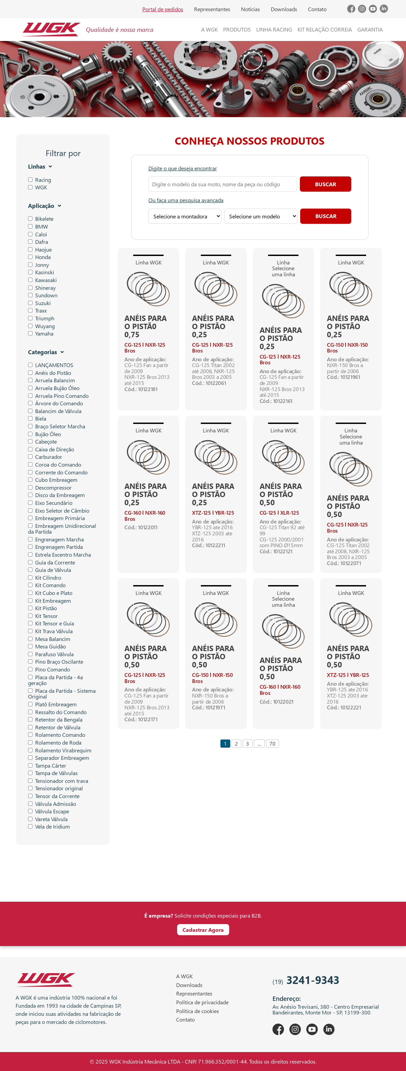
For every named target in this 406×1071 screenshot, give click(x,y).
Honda (39, 257)
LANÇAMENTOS (50, 365)
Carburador (45, 457)
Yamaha (40, 333)
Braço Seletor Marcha (56, 426)
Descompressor (50, 488)
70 (272, 743)
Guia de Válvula (49, 570)
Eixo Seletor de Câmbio (58, 511)
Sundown (42, 295)
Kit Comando (47, 585)
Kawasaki (42, 280)
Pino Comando (49, 669)
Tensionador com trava (58, 781)
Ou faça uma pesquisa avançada (185, 200)
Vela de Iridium (49, 826)
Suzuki (39, 303)
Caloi (37, 234)
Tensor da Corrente (53, 796)
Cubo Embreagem (52, 480)
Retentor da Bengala (55, 719)
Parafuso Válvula (51, 654)
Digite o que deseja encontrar (182, 168)
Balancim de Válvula (54, 411)
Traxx (37, 310)
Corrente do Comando (58, 472)
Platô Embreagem (52, 704)
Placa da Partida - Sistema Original (62, 694)
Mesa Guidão (47, 646)
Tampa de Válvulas (53, 773)
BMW (38, 226)
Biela (37, 418)
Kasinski (41, 272)
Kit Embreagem (49, 601)
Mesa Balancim (49, 639)
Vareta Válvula (48, 819)
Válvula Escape (48, 811)
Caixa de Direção (51, 449)
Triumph (41, 318)
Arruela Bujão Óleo (53, 388)
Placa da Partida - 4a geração (55, 680)
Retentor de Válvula (54, 727)
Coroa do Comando (54, 465)
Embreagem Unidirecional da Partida (62, 529)
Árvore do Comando (55, 403)
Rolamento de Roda (54, 743)
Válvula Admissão (52, 804)
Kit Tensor (43, 616)
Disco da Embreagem (56, 495)
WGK (41, 187)
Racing (43, 180)
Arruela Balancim (51, 380)
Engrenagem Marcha (56, 539)
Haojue (40, 250)
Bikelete (40, 219)
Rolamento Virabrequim (60, 750)
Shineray (42, 288)
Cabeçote (42, 441)
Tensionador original (55, 788)
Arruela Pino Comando (58, 396)
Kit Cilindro (44, 578)
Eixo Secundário (50, 503)
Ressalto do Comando (57, 712)
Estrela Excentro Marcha (59, 555)
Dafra (38, 242)
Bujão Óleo (44, 434)
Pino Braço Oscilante (55, 662)
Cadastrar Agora (203, 929)
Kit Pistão (42, 608)
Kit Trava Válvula (50, 631)
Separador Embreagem (58, 758)
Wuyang (41, 326)
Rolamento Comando (56, 735)
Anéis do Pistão (49, 373)
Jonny (38, 265)
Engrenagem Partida (55, 547)
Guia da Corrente (51, 562)
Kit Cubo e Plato (50, 593)
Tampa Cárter (47, 766)
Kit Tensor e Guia (51, 623)
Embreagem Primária (56, 518)
